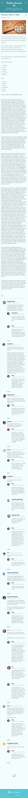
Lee (8, 630)
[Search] (26, 3)
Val (8, 552)
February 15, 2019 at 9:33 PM (14, 574)
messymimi (10, 476)
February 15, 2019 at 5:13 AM (14, 302)
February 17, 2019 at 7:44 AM (16, 630)
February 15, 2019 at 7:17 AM (14, 345)
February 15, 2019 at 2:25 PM (18, 377)
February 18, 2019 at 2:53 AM (16, 705)
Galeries (17, 795)
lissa (8, 705)
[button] (26, 15)
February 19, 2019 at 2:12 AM (14, 744)
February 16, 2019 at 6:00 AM (18, 516)
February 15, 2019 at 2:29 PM (18, 560)
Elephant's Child (11, 301)
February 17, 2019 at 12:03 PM (18, 643)
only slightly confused (12, 743)
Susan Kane (14, 313)
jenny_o (9, 449)
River (13, 326)
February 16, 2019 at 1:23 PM (18, 529)
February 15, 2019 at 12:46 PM (14, 477)
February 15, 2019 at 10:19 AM (18, 421)
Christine (9, 421)
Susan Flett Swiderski (12, 596)
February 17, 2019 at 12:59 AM (14, 598)
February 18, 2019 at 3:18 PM (18, 685)
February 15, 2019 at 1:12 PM (15, 552)
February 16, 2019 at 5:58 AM (18, 500)
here (9, 58)
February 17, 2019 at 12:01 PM (18, 613)
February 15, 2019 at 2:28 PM (18, 485)
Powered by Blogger (14, 792)
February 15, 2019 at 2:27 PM (18, 430)
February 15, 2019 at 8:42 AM (14, 396)
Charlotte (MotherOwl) (17, 499)
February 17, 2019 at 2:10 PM (18, 668)
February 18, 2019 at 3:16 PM (18, 721)
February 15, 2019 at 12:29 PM (18, 449)
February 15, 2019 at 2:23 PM (18, 327)
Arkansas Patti (10, 395)
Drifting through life (14, 4)
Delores (3, 38)
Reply (8, 340)
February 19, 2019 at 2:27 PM (18, 752)
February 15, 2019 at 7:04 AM (18, 314)
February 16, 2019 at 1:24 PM (18, 584)
